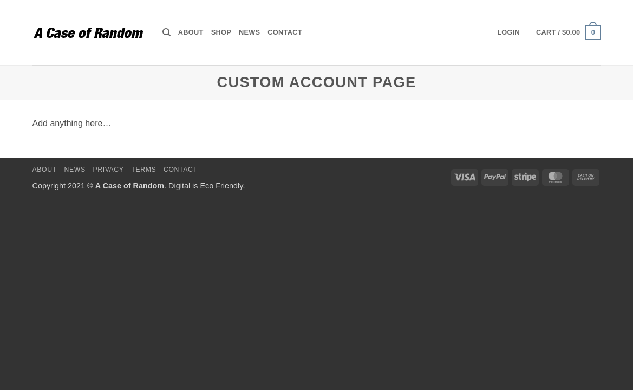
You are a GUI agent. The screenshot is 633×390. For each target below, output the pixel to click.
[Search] (166, 32)
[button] (508, 32)
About (191, 32)
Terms (143, 169)
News (249, 32)
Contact (284, 32)
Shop (221, 32)
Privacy (108, 169)
